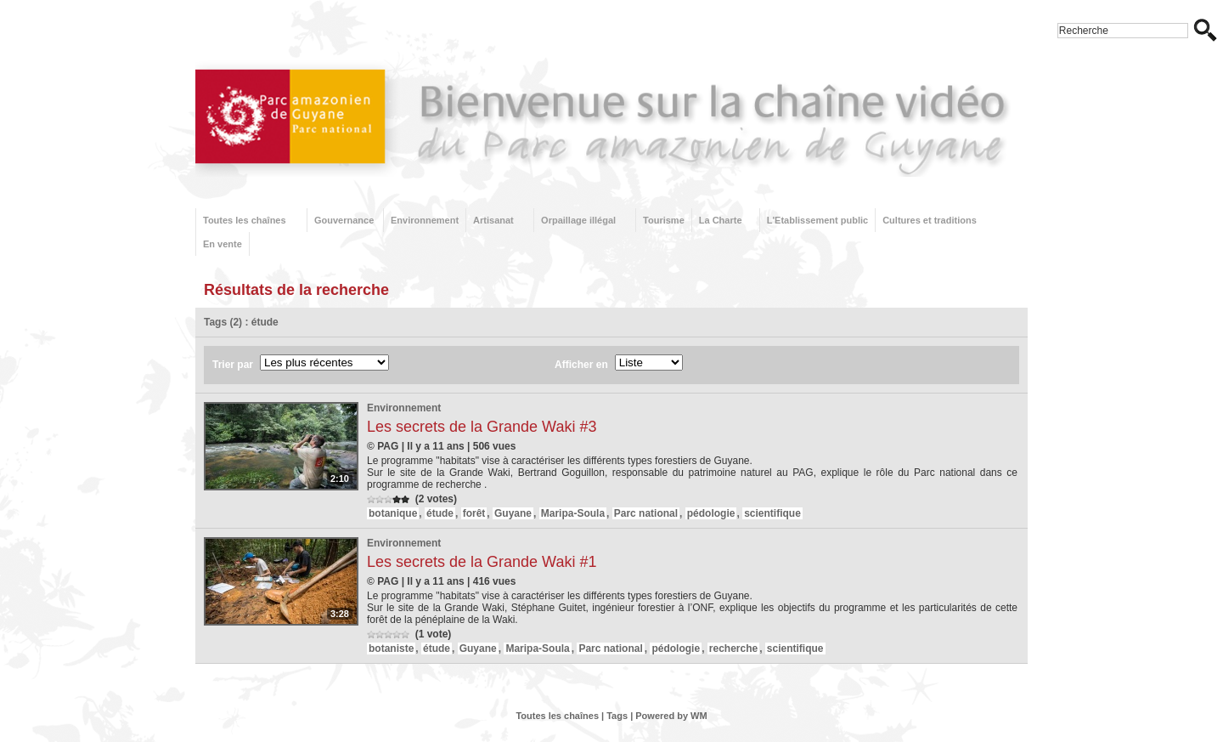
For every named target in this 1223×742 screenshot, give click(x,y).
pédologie (711, 513)
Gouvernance (344, 220)
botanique (393, 513)
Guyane (513, 513)
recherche (733, 648)
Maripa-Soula (573, 513)
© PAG (382, 446)
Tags (617, 716)
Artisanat (493, 220)
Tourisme (664, 220)
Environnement (425, 220)
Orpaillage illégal (578, 220)
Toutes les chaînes (244, 220)
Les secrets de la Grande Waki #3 (481, 426)
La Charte (720, 220)
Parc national (646, 513)
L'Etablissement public (817, 220)
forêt (474, 513)
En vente (222, 244)
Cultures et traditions (929, 220)
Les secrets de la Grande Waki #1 (481, 561)
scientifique (772, 513)
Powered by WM (671, 716)
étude (440, 513)
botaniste (391, 648)
